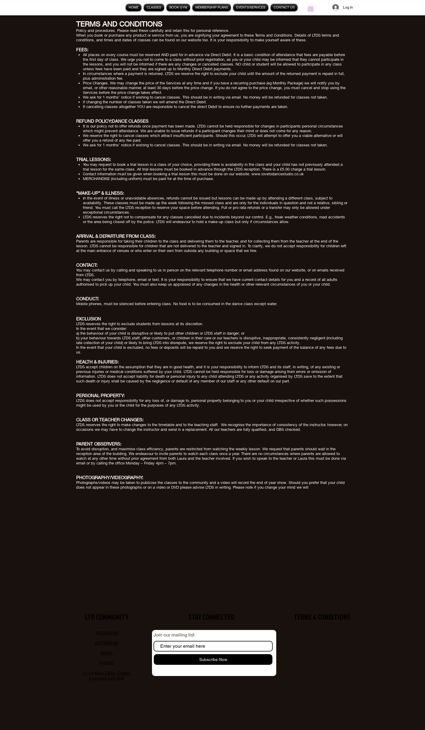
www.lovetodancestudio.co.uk (277, 173)
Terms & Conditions (322, 644)
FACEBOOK (107, 633)
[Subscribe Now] (213, 659)
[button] (250, 7)
